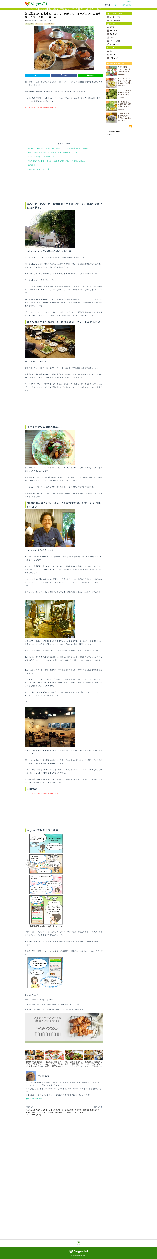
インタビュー (113, 44)
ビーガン (39, 24)
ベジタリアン (49, 24)
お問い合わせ (113, 58)
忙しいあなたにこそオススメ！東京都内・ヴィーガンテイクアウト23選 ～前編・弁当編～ (74, 1066)
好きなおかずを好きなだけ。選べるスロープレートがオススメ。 (53, 152)
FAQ (110, 51)
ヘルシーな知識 (113, 41)
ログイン (118, 5)
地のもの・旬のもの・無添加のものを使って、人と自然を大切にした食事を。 (58, 148)
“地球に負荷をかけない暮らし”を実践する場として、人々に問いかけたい (56, 161)
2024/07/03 (121, 85)
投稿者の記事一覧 (35, 1098)
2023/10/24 (121, 97)
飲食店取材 (29, 24)
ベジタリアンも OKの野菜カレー (40, 157)
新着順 (110, 27)
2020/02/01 (121, 74)
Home (27, 9)
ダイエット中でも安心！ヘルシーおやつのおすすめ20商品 (124, 81)
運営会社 (111, 54)
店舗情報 (31, 165)
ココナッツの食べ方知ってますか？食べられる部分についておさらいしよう (124, 92)
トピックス (112, 31)
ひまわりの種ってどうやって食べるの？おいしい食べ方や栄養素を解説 (124, 116)
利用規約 (110, 134)
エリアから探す (113, 20)
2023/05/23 (121, 109)
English (128, 1)
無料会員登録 (126, 5)
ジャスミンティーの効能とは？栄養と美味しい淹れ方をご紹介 (124, 104)
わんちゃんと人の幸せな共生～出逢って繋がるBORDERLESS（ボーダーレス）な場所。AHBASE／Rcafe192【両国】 (44, 1112)
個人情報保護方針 (113, 132)
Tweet (39, 75)
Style (32, 9)
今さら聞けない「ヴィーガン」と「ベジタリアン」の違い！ (124, 69)
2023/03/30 (121, 120)
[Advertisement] (64, 127)
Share (65, 75)
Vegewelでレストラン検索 (38, 169)
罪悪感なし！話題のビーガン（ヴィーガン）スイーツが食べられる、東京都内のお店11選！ (94, 1066)
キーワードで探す (114, 17)
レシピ (110, 37)
